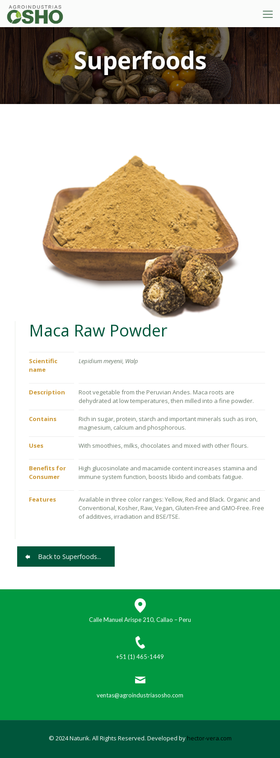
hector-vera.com (209, 738)
